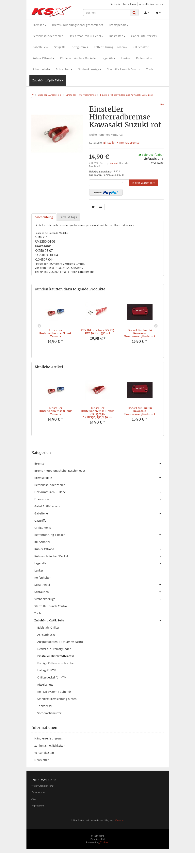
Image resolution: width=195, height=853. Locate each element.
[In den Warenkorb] (143, 182)
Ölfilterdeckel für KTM (51, 677)
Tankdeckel (44, 706)
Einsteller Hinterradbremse (121, 142)
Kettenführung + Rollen (110, 47)
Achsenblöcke (46, 634)
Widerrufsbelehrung (42, 785)
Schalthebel (41, 69)
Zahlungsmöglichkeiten (49, 745)
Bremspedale (118, 25)
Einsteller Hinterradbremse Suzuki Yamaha (56, 333)
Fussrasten (117, 36)
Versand (114, 163)
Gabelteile (40, 47)
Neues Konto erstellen (150, 4)
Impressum (37, 805)
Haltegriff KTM (46, 670)
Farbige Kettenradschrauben (56, 663)
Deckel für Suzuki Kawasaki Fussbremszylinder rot (139, 333)
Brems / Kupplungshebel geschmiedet (77, 25)
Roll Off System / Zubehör (54, 692)
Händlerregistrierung (48, 738)
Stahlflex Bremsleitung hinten (57, 699)
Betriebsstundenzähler (47, 36)
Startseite (115, 4)
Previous (39, 326)
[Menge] (109, 182)
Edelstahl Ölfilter (48, 627)
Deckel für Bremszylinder (54, 649)
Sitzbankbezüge (89, 69)
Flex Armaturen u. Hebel (86, 36)
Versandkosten (44, 753)
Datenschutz (38, 792)
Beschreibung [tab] (44, 217)
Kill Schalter (141, 47)
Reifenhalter (144, 58)
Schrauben (64, 69)
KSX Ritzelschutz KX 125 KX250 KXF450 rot (97, 331)
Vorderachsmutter (49, 713)
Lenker (125, 58)
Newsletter (41, 760)
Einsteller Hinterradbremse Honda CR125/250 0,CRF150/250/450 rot (97, 412)
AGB (33, 799)
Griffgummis (80, 47)
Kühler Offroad (43, 58)
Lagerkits (108, 58)
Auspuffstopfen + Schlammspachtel (60, 642)
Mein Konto (129, 4)
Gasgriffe (60, 47)
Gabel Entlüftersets (144, 36)
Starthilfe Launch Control (123, 69)
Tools (149, 69)
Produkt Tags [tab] (68, 217)
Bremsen (39, 25)
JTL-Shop (104, 842)
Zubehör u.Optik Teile (47, 80)
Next (156, 326)
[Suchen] (106, 12)
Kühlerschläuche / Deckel (78, 58)
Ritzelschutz (45, 684)
